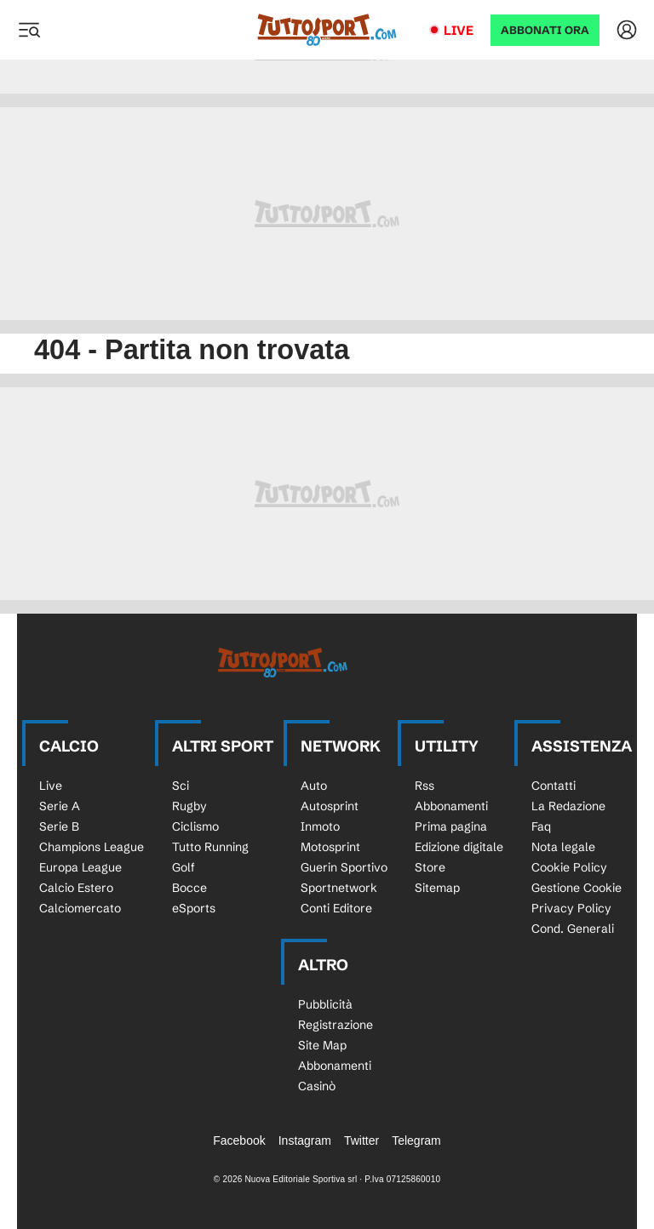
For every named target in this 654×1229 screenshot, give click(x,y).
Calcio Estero (76, 887)
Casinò (317, 1086)
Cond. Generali (572, 928)
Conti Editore (336, 908)
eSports (193, 908)
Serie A (59, 806)
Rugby (189, 806)
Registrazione (335, 1024)
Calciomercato (80, 908)
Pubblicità (325, 1004)
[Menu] (29, 30)
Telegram (416, 1140)
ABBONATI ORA (545, 30)
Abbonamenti (451, 806)
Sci (180, 785)
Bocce (189, 887)
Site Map (322, 1045)
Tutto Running (210, 847)
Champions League (91, 847)
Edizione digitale (459, 847)
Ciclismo (195, 826)
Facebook (239, 1140)
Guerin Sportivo (344, 867)
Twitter (361, 1140)
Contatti (553, 785)
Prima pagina (451, 826)
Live (458, 30)
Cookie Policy (569, 867)
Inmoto (320, 826)
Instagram (304, 1140)
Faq (541, 826)
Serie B (59, 826)
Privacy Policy (571, 908)
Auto (314, 785)
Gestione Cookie (576, 887)
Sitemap (437, 887)
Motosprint (330, 847)
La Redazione (568, 806)
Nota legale (563, 847)
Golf (183, 867)
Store (430, 867)
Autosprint (330, 806)
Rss (424, 785)
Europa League (80, 867)
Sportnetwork (339, 887)
